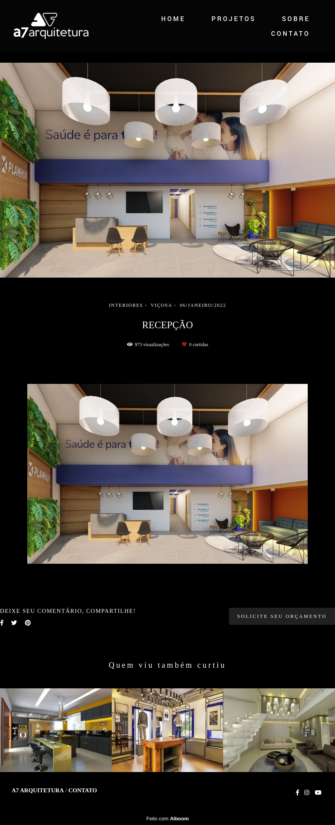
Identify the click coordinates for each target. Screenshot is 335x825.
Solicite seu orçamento (282, 616)
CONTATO (290, 33)
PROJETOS (234, 18)
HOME (173, 18)
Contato (82, 790)
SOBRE (296, 18)
